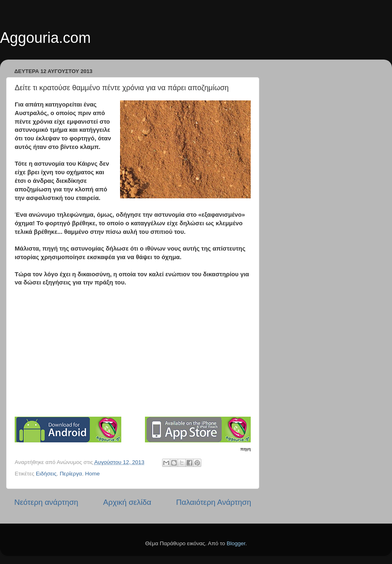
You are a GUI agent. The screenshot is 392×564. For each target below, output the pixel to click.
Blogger (236, 543)
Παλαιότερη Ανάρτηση (213, 502)
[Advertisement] (137, 355)
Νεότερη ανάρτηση (46, 502)
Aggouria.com (45, 37)
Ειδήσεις (46, 474)
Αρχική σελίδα (127, 502)
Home (92, 474)
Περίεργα (71, 474)
